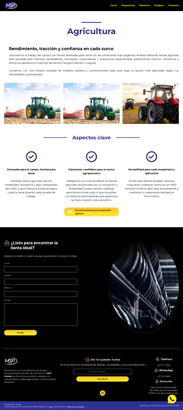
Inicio (114, 5)
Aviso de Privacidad (170, 406)
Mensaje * (7, 300)
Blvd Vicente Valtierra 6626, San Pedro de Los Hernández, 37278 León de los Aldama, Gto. (164, 390)
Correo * (7, 263)
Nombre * (8, 275)
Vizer (50, 407)
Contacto (173, 5)
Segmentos (128, 5)
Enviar (20, 332)
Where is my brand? (75, 407)
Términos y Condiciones (149, 406)
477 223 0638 (163, 376)
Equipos (159, 5)
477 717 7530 (163, 365)
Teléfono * (8, 288)
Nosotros (144, 5)
